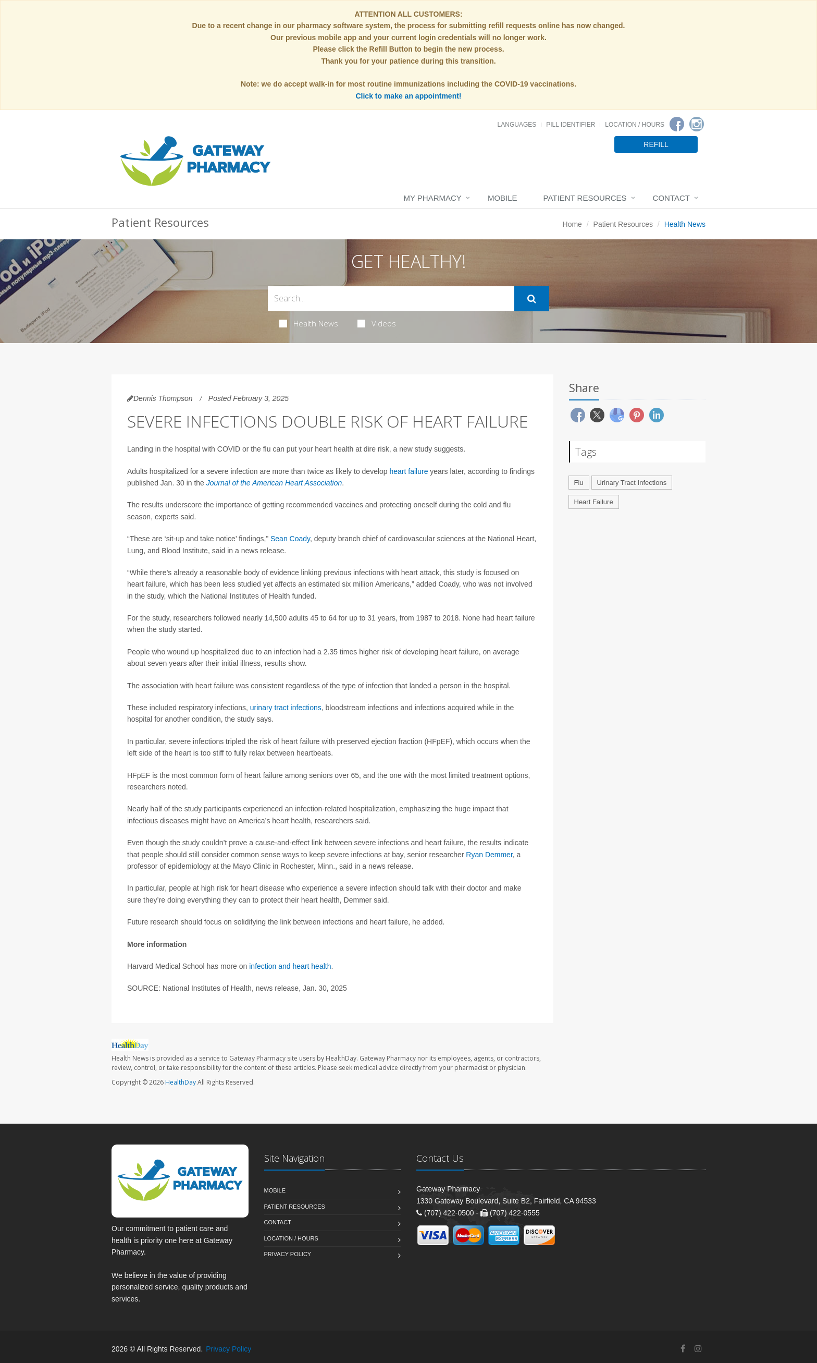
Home (572, 224)
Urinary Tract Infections (632, 482)
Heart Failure (593, 502)
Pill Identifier (570, 124)
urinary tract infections (285, 707)
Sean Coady (290, 538)
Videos (376, 323)
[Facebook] (677, 124)
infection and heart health (290, 966)
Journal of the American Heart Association (274, 483)
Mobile (502, 197)
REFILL (655, 144)
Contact (671, 197)
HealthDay (180, 1082)
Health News (308, 323)
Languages (517, 124)
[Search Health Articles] (391, 298)
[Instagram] (696, 124)
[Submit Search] (531, 298)
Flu (579, 482)
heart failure (409, 471)
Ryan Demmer (489, 854)
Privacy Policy (288, 1254)
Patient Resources (585, 197)
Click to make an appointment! (408, 96)
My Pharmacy (432, 197)
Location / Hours (634, 124)
